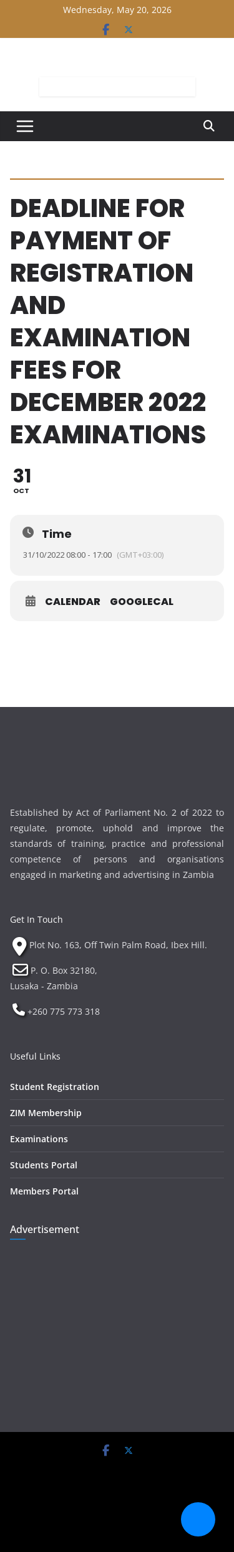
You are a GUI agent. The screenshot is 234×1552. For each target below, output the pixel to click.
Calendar (72, 601)
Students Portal (43, 1165)
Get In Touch (36, 919)
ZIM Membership (46, 1113)
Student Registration (54, 1086)
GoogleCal (141, 601)
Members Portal (44, 1191)
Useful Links (35, 1056)
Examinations (39, 1139)
